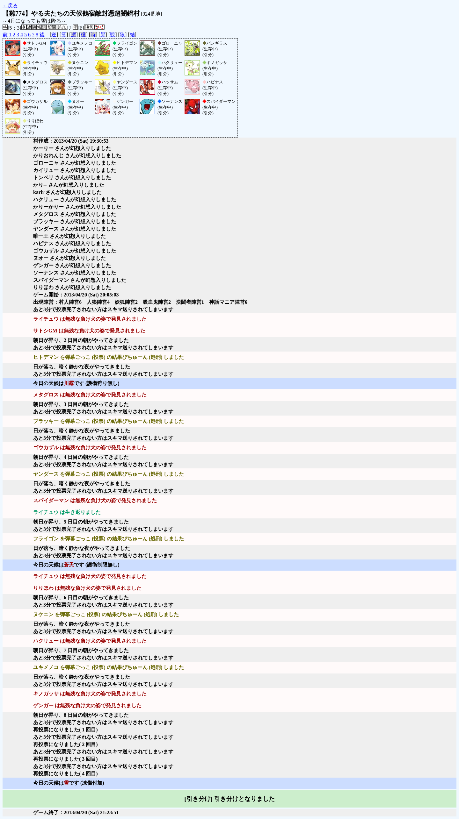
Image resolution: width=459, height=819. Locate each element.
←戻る (10, 5)
